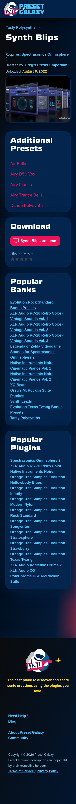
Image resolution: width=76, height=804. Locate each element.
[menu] (67, 9)
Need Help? (18, 716)
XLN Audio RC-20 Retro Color (35, 466)
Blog (12, 721)
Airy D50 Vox (22, 174)
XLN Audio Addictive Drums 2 (36, 565)
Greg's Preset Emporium (46, 65)
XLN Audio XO (22, 571)
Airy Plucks (21, 184)
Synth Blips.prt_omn (34, 239)
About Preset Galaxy (26, 732)
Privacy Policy (47, 771)
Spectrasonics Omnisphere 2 (35, 460)
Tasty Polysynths (21, 27)
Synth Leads (21, 401)
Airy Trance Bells (26, 195)
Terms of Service (21, 771)
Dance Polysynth (26, 205)
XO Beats (18, 385)
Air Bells (18, 163)
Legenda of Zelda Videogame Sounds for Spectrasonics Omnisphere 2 (35, 351)
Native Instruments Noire (32, 471)
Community (18, 738)
